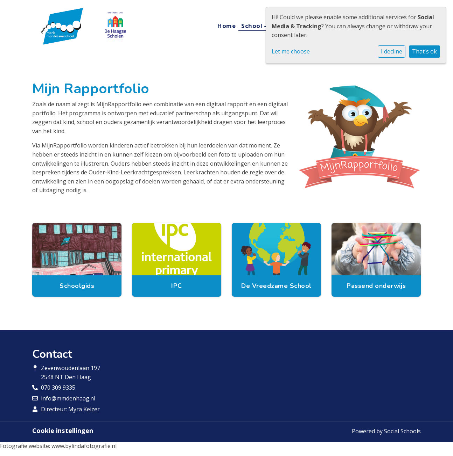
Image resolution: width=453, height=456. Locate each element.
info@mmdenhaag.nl (68, 398)
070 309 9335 (58, 387)
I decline (391, 51)
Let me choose (291, 51)
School (252, 26)
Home (226, 26)
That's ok (424, 51)
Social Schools (402, 431)
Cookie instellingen (62, 430)
